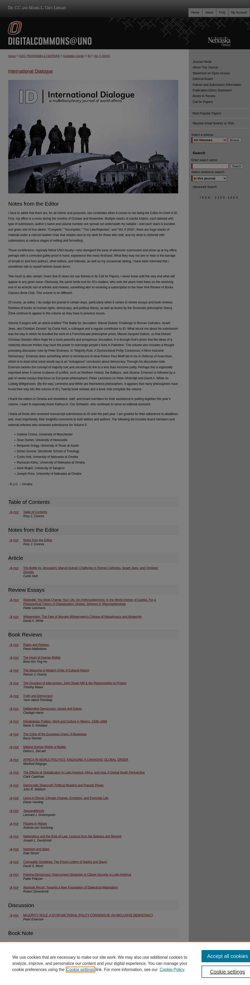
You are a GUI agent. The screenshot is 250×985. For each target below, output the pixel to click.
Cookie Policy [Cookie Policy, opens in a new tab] (172, 969)
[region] (125, 963)
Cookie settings (80, 969)
